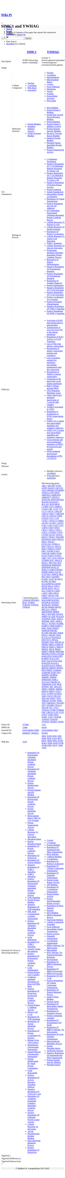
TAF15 (50, 696)
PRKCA (52, 644)
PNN (44, 640)
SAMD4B (46, 673)
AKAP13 (51, 488)
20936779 (21, 35)
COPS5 (45, 528)
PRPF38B (59, 651)
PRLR (51, 649)
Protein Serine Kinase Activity (53, 881)
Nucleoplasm (52, 959)
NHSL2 (59, 621)
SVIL (44, 694)
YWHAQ (45, 722)
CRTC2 (51, 530)
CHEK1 (60, 521)
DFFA (54, 539)
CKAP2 (45, 523)
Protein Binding (34, 124)
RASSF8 (45, 666)
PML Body (32, 88)
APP (52, 493)
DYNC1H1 (46, 544)
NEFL (52, 621)
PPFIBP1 (45, 642)
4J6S (60, 736)
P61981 (45, 733)
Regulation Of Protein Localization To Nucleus (34, 1034)
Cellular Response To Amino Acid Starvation (55, 238)
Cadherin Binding (54, 857)
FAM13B (45, 553)
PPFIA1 (55, 640)
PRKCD (45, 647)
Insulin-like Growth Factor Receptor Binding (55, 117)
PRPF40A (46, 654)
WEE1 (56, 715)
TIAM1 (53, 701)
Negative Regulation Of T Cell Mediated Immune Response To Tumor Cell (55, 167)
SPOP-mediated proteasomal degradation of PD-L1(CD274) (55, 454)
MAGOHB (46, 600)
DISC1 (44, 542)
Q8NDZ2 (35, 733)
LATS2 (45, 593)
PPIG (52, 642)
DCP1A (59, 535)
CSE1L (45, 532)
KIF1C (50, 586)
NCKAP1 (60, 616)
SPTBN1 (45, 687)
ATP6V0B (54, 500)
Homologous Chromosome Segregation (33, 1047)
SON (54, 684)
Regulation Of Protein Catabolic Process (33, 849)
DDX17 (45, 537)
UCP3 (61, 712)
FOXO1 (50, 556)
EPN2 (58, 549)
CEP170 (45, 516)
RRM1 (49, 670)
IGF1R (58, 572)
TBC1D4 (45, 698)
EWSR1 (50, 551)
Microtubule (52, 950)
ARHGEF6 (56, 495)
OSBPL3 (45, 626)
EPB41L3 (52, 549)
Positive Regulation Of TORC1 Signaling (55, 312)
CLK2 (49, 525)
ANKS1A (46, 493)
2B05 (44, 736)
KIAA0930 (56, 584)
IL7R (44, 574)
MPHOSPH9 (47, 612)
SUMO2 (31, 602)
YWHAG (53, 52)
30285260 (51, 478)
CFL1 (51, 518)
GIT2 (54, 558)
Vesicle (50, 91)
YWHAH (54, 719)
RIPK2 (59, 666)
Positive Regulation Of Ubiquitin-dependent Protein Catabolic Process (33, 928)
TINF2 (59, 701)
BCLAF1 (45, 504)
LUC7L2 (52, 598)
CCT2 (44, 511)
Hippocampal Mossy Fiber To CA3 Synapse (34, 818)
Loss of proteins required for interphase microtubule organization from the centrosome (54, 364)
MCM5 (45, 607)
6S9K (50, 743)
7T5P (24, 742)
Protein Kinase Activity (53, 895)
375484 (25, 724)
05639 (44, 727)
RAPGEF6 (46, 663)
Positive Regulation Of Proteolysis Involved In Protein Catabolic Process (33, 996)
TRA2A (58, 705)
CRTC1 (45, 530)
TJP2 (44, 703)
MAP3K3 (55, 602)
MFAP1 (58, 607)
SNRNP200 (46, 684)
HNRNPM (46, 567)
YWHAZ (26, 607)
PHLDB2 (53, 633)
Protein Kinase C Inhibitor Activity (54, 125)
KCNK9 (52, 581)
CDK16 (45, 514)
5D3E (49, 738)
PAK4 (49, 628)
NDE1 (53, 619)
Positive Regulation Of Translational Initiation (55, 276)
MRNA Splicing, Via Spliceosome (55, 946)
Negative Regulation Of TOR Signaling (34, 906)
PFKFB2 (53, 630)
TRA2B (45, 708)
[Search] (12, 38)
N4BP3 (45, 616)
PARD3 (56, 628)
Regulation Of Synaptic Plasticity (54, 282)
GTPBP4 (45, 560)
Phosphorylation (34, 839)
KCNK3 (45, 581)
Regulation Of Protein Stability (34, 861)
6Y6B (44, 745)
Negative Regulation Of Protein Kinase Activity (55, 184)
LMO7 (44, 595)
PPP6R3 (45, 644)
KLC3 (44, 591)
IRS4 (48, 577)
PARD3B (45, 630)
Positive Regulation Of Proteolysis (33, 1150)
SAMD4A (57, 670)
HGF (59, 563)
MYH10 (59, 614)
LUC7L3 (60, 598)
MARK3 (55, 605)
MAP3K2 (55, 600)
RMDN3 (52, 668)
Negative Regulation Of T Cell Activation (55, 289)
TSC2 (56, 708)
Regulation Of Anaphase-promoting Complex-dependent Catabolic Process (33, 1103)
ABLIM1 (51, 486)
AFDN (44, 488)
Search (9, 29)
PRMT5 (45, 651)
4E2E (54, 736)
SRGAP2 (58, 687)
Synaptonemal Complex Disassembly (33, 916)
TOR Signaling (34, 897)
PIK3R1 (52, 635)
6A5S (54, 738)
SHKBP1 (45, 677)
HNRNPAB (46, 565)
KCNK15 (59, 579)
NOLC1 (45, 623)
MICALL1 (46, 609)
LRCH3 (51, 595)
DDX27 (52, 537)
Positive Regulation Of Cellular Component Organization (55, 984)
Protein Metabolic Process (32, 811)
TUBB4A (60, 710)
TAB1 (44, 696)
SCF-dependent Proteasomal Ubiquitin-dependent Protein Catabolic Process (55, 215)
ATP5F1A (55, 497)
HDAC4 (58, 560)
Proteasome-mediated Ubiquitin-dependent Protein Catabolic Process (55, 253)
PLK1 (24, 602)
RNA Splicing (52, 854)
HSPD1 (51, 572)
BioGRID (10, 44)
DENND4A (46, 539)
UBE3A (49, 712)
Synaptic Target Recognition (34, 950)
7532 (44, 724)
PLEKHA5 (56, 637)
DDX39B (60, 537)
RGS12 (52, 666)
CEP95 (59, 516)
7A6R (60, 745)
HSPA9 (59, 570)
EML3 (44, 549)
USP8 (50, 715)
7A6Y (44, 748)
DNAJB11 (35, 600)
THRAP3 (45, 701)
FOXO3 (58, 556)
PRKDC (45, 649)
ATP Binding (52, 885)
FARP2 (53, 553)
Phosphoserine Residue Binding (34, 1136)
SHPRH (53, 677)
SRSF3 (52, 691)
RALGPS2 (57, 661)
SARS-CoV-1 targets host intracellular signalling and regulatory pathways (55, 424)
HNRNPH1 (56, 565)
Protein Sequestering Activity (33, 825)
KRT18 (50, 591)
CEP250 (52, 516)
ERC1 (44, 551)
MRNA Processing (54, 973)
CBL (50, 509)
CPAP (50, 528)
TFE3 (58, 698)
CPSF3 (57, 528)
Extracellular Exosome (52, 97)
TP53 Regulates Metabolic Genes (54, 391)
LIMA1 (56, 593)
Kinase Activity (53, 934)
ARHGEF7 (46, 497)
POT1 (48, 640)
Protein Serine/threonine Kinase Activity (53, 901)
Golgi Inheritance (32, 938)
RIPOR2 (45, 668)
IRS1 (61, 574)
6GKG (44, 743)
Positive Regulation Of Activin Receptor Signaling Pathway (33, 1081)
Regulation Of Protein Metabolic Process (33, 1025)
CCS (61, 509)
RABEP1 (45, 659)
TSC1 (51, 708)
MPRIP (56, 612)
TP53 (44, 705)
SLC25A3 (46, 682)
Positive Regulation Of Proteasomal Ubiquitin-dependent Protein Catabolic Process (33, 887)
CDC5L (50, 511)
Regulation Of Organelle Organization (53, 875)
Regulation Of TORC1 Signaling (33, 944)
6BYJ (59, 738)
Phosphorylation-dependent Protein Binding (54, 145)
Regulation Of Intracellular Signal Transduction (55, 1006)
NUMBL (60, 623)
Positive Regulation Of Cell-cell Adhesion (55, 205)
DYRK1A (56, 544)
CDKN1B (59, 514)
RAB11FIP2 (47, 656)
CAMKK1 (57, 507)
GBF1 (44, 558)
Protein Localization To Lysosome (55, 298)
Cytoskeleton (52, 859)
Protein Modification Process (33, 785)
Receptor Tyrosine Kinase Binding (54, 134)
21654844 (51, 473)
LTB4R (45, 598)
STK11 (58, 691)
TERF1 (53, 698)
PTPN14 (54, 654)
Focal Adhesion (53, 87)
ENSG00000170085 (30, 730)
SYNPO (50, 694)
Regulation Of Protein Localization (55, 233)
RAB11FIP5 (57, 656)
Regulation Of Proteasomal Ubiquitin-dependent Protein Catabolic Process (33, 760)
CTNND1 (52, 532)
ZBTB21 (53, 722)
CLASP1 (52, 523)
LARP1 (57, 591)
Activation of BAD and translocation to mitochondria (55, 322)
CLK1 (44, 525)
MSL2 (44, 614)
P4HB (52, 626)
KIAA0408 (46, 584)
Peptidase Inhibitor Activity (31, 128)
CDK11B (58, 511)
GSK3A (60, 558)
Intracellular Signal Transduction (55, 930)
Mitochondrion (53, 77)
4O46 (44, 738)
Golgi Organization (33, 969)
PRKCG (52, 647)
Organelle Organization (52, 937)
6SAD (55, 743)
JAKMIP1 (55, 577)
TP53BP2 (51, 705)
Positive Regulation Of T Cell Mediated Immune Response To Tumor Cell (55, 176)
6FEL (55, 741)
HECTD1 (53, 563)
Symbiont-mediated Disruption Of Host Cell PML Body (34, 981)
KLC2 (56, 588)
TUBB (53, 710)
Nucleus (31, 83)
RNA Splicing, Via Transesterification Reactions (54, 954)
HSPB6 (45, 572)
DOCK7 (51, 542)
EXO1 (57, 551)
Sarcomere (32, 90)
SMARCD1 (55, 682)
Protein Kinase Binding (34, 901)
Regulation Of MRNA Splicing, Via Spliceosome (55, 1029)
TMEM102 (51, 703)
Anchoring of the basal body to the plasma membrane (54, 381)
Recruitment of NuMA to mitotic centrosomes (54, 374)
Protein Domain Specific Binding (54, 130)
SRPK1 (45, 689)
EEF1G (58, 546)
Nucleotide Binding (55, 920)
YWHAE (45, 719)
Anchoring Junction (55, 1051)
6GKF (60, 741)
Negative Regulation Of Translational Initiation (55, 269)
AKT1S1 (59, 488)
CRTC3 (58, 530)
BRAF (57, 504)
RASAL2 (55, 663)
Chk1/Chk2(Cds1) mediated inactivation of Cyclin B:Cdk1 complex (54, 400)
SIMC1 (32, 52)
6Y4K (61, 743)
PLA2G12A (46, 637)
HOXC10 (55, 567)
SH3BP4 (45, 675)
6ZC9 (54, 745)
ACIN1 (58, 486)
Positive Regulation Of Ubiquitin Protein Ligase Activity (34, 1117)
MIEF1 (54, 609)
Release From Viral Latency (33, 1041)
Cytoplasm (32, 85)
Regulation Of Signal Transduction (55, 200)
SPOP (58, 684)
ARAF (57, 493)
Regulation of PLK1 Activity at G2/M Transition (55, 339)
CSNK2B (26, 600)
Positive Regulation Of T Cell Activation (55, 293)
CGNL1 (45, 521)
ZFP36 (61, 722)
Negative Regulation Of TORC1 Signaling (55, 307)
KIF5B (44, 588)
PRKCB (59, 644)
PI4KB (60, 633)
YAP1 (50, 717)
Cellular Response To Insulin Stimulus (55, 228)
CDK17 (52, 514)
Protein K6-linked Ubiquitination (54, 303)
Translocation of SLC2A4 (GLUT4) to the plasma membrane (55, 331)
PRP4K (52, 651)
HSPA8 (53, 570)
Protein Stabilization (55, 285)
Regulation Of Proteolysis (33, 856)
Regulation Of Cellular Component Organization (55, 868)
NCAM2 (51, 616)
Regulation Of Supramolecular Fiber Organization (54, 849)
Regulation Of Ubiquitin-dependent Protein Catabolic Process (33, 775)
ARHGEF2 (46, 495)
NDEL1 (60, 619)
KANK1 (45, 579)
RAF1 (44, 661)
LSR (57, 595)
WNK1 (45, 717)
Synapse (50, 94)
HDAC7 (45, 563)
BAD (61, 500)
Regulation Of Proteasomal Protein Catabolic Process (33, 801)
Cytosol (50, 84)
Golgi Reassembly (32, 1071)
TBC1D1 (57, 696)
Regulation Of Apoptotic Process (54, 1012)
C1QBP (45, 507)
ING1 (49, 574)
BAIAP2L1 (54, 502)
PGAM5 (45, 633)
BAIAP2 (45, 502)
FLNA (44, 556)
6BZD (49, 741)
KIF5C (50, 588)
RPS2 (44, 670)
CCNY (55, 509)
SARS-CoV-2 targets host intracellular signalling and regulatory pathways (55, 433)
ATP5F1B (46, 500)
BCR (52, 504)
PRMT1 (58, 649)
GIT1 (49, 558)
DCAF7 (52, 535)
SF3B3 (53, 673)
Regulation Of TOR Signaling (34, 1018)
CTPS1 (60, 532)
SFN (58, 673)
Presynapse (51, 101)
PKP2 (58, 635)
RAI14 (50, 661)
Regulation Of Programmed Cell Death (54, 1022)
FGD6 (59, 553)
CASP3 (45, 509)
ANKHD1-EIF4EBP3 (55, 490)
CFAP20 (45, 518)
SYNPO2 (58, 694)
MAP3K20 (46, 602)
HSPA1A (45, 570)
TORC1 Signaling (54, 243)
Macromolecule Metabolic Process (34, 1143)
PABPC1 (59, 626)
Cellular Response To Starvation (33, 1126)
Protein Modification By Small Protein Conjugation (33, 1063)
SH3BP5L (53, 675)
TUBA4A (26, 605)
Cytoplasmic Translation (52, 160)
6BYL (44, 741)
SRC (51, 687)
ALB (44, 490)
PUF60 (61, 654)
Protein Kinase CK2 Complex (34, 973)
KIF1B (44, 586)
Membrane (51, 89)
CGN (57, 518)
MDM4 (51, 607)
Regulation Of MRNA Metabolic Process (54, 964)
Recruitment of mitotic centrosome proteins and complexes (55, 352)
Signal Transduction (55, 192)
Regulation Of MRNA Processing (54, 970)
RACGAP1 (54, 659)
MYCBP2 (51, 614)
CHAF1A (53, 521)
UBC (44, 712)
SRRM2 (59, 689)
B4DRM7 (26, 733)
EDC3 (44, 546)
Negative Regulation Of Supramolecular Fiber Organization (55, 1055)
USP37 (44, 715)
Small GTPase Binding (53, 998)
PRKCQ (59, 647)
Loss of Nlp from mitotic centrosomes (55, 345)
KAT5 (51, 579)
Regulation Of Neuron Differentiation (53, 262)
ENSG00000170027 (50, 730)
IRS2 (44, 577)
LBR (50, 593)
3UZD (49, 736)
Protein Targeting (54, 189)
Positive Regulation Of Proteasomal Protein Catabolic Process (33, 959)
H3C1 (52, 560)
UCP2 (55, 712)
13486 (25, 727)
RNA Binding (52, 108)
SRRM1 (51, 689)
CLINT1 (60, 523)
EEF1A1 (51, 546)
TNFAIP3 (60, 703)
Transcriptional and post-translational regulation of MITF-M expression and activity (55, 444)
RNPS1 (60, 668)
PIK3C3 (45, 635)
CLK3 (55, 525)
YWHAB (57, 717)
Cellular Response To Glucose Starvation (55, 247)
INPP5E (55, 574)
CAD (50, 507)
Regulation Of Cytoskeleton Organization (53, 889)
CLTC (61, 525)
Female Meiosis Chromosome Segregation (34, 1054)
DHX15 (60, 539)
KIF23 (57, 586)
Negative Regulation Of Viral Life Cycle (34, 1091)
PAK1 (44, 628)
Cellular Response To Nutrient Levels (55, 223)
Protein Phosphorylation (34, 842)
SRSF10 (45, 691)
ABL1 (44, 486)
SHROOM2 (46, 680)
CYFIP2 (45, 535)
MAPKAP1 (46, 605)
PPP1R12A (59, 642)
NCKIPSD (46, 619)
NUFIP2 (52, 623)
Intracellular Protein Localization (55, 195)
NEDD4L (46, 621)
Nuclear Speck (53, 1001)
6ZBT (49, 745)
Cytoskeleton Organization (52, 942)
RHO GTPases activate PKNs (53, 387)
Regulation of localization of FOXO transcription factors (55, 415)
